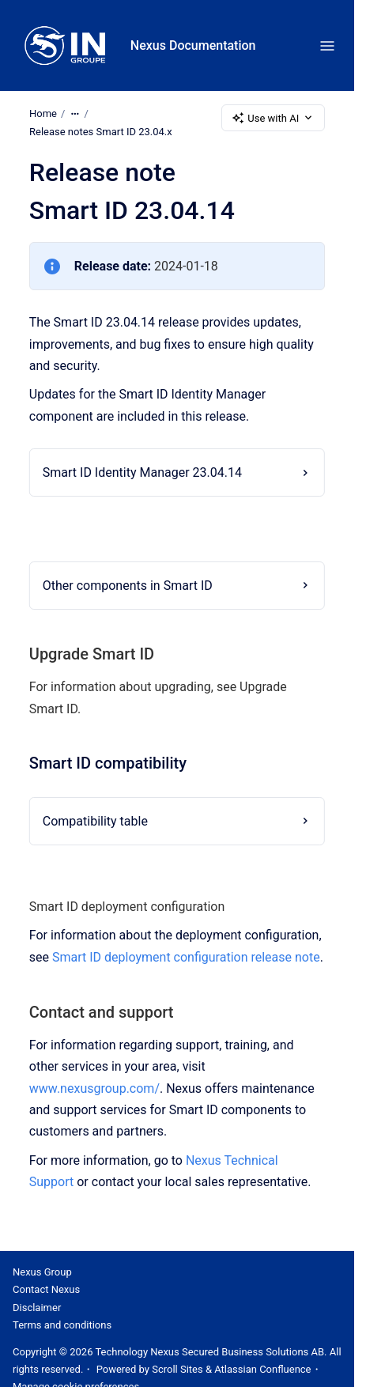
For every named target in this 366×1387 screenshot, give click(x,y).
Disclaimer (37, 1307)
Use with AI (273, 117)
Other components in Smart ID (128, 585)
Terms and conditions (62, 1325)
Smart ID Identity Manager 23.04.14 (142, 472)
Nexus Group (42, 1272)
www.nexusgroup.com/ (94, 1087)
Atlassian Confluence (262, 1369)
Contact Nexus (46, 1289)
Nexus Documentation (193, 45)
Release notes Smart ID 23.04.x (100, 132)
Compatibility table (95, 820)
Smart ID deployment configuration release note (186, 956)
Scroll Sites (177, 1369)
